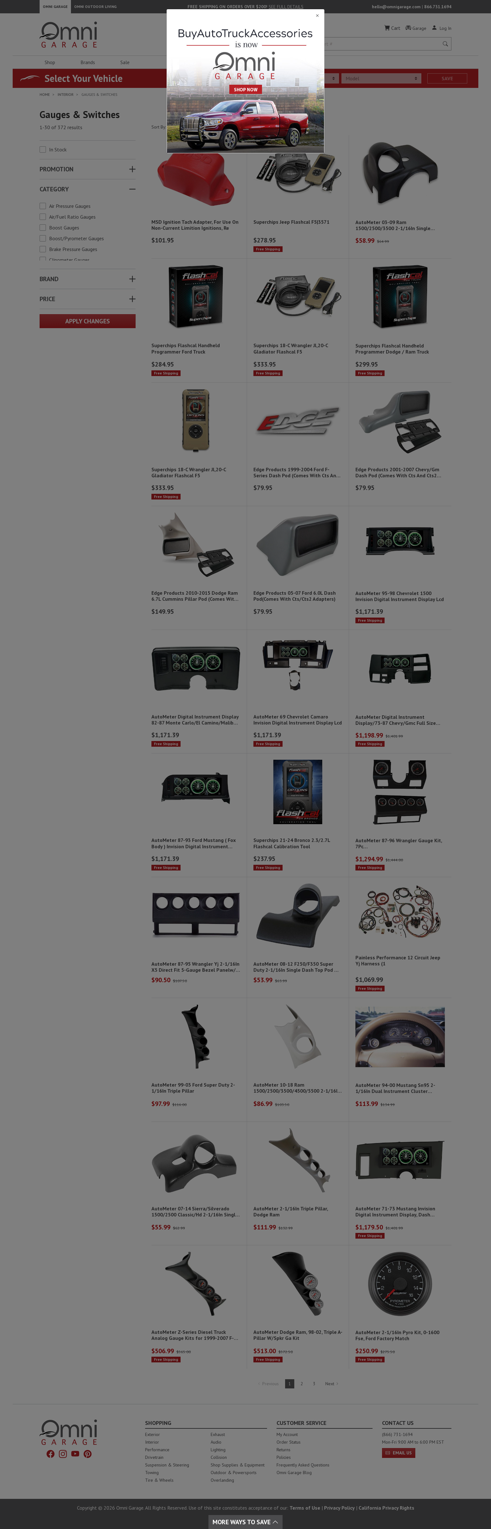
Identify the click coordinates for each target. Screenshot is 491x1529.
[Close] (245, 15)
